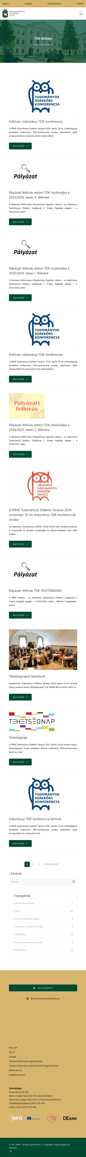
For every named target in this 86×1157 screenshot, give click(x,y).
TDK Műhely (44, 934)
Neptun (6, 3)
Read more (20, 146)
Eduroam (13, 1047)
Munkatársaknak (54, 3)
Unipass (12, 1056)
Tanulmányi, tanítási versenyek (44, 927)
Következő (52, 864)
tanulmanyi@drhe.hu (51, 1099)
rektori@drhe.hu (45, 1095)
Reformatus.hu (15, 1070)
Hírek (44, 911)
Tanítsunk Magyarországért (44, 919)
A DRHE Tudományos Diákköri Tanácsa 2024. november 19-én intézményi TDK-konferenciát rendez (42, 515)
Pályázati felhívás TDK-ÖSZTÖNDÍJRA (35, 590)
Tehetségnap (18, 737)
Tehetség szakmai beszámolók (44, 942)
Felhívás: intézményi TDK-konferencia (36, 121)
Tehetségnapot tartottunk (27, 676)
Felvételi (80, 3)
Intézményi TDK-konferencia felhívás (35, 819)
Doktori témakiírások (44, 903)
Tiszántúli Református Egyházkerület (25, 1061)
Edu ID (12, 1052)
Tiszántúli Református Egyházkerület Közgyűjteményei (34, 1065)
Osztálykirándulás (17, 1074)
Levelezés (28, 3)
